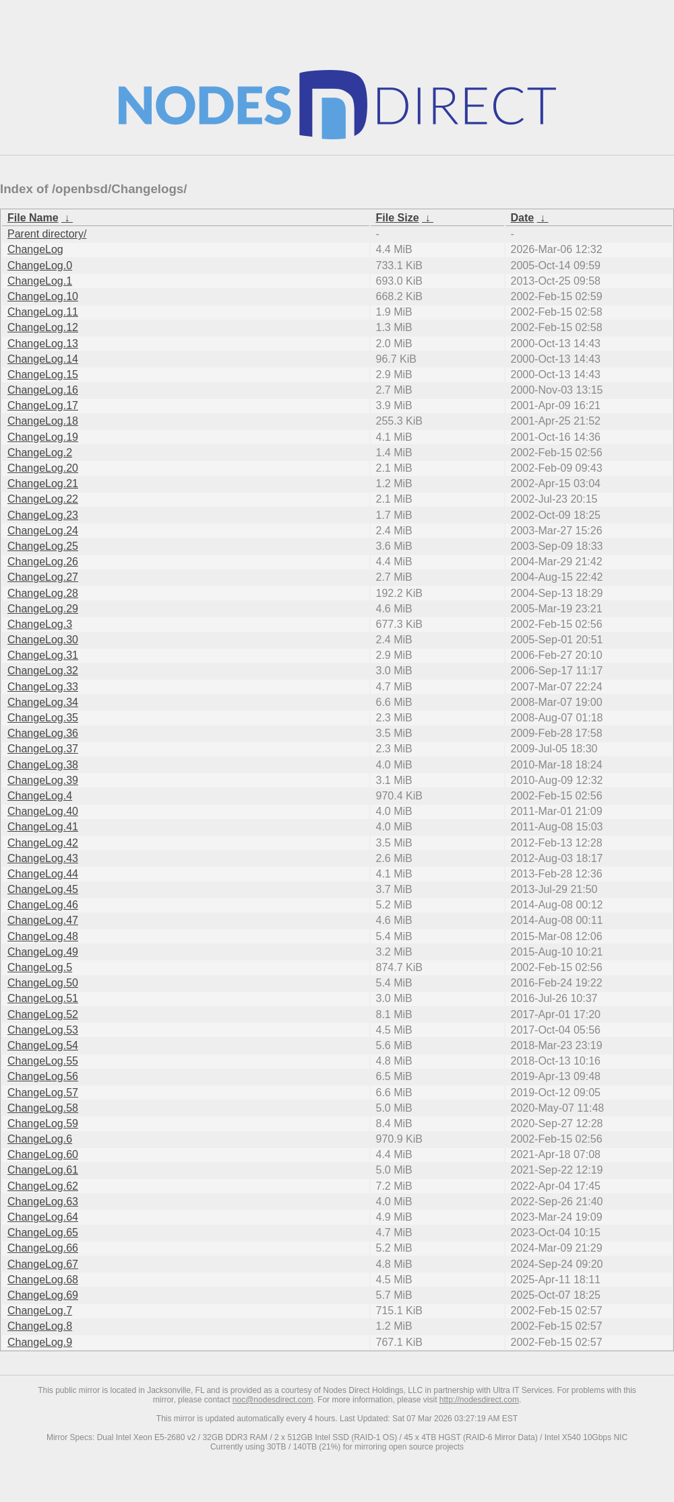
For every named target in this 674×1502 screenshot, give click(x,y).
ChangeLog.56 (42, 1076)
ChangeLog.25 (42, 546)
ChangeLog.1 (39, 281)
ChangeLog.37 (42, 748)
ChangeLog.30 (42, 639)
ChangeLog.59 (42, 1123)
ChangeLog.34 (42, 702)
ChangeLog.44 (42, 874)
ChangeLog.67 (42, 1264)
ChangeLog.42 (42, 843)
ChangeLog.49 (42, 952)
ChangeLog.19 (42, 437)
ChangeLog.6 (39, 1139)
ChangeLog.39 (42, 780)
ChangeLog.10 (42, 296)
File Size (397, 217)
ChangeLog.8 (39, 1326)
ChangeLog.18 (42, 421)
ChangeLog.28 (42, 593)
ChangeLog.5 (39, 967)
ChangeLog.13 (42, 343)
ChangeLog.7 (39, 1310)
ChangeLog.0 (39, 265)
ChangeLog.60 (42, 1154)
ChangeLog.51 (42, 998)
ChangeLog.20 (42, 468)
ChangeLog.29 (42, 608)
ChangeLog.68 (42, 1279)
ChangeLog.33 (42, 686)
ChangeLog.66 (42, 1248)
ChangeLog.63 (42, 1201)
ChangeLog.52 (42, 1014)
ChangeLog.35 (42, 717)
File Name (33, 217)
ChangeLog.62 (42, 1186)
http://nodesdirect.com (479, 1399)
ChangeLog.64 (42, 1217)
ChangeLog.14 (42, 359)
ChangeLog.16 (42, 390)
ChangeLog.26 (42, 561)
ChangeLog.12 (42, 327)
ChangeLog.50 (42, 983)
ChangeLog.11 (42, 312)
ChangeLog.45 (42, 889)
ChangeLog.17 (42, 405)
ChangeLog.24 (42, 530)
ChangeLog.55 (42, 1061)
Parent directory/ (46, 234)
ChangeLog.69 (42, 1295)
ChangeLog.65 (42, 1232)
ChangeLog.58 (42, 1108)
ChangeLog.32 (42, 670)
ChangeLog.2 (39, 452)
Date (522, 217)
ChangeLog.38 (42, 765)
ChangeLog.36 (42, 733)
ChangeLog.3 (39, 624)
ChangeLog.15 (42, 374)
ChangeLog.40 (42, 811)
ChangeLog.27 (42, 577)
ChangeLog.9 (39, 1342)
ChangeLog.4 (39, 795)
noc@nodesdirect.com (273, 1399)
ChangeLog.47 (42, 920)
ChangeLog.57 (42, 1092)
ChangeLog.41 (42, 826)
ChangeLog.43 (42, 858)
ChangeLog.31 (42, 655)
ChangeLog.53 (42, 1030)
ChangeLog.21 (42, 483)
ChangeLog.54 (42, 1045)
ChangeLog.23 (42, 515)
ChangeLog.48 (42, 936)
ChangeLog (35, 249)
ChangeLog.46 (42, 904)
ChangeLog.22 (42, 499)
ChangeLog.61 (42, 1170)
